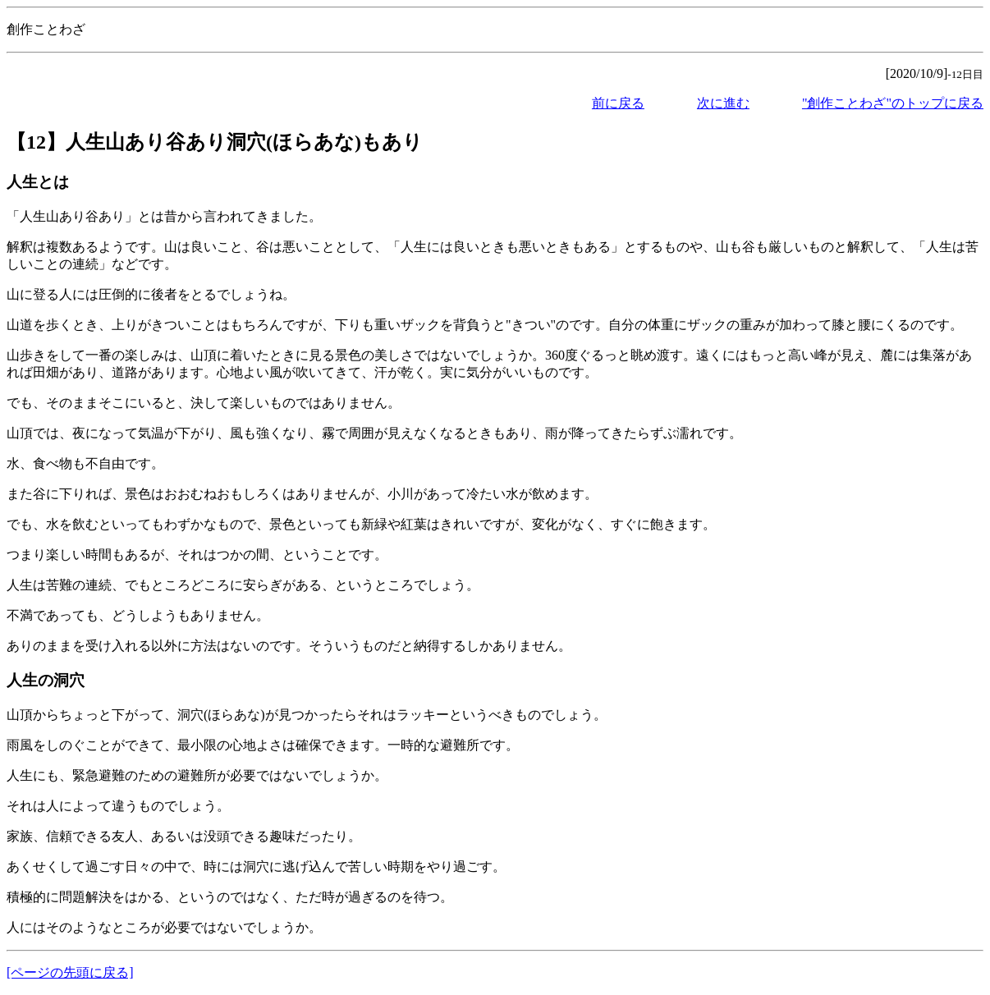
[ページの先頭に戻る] (70, 972)
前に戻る (618, 103)
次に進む (723, 103)
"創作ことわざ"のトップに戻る (892, 103)
